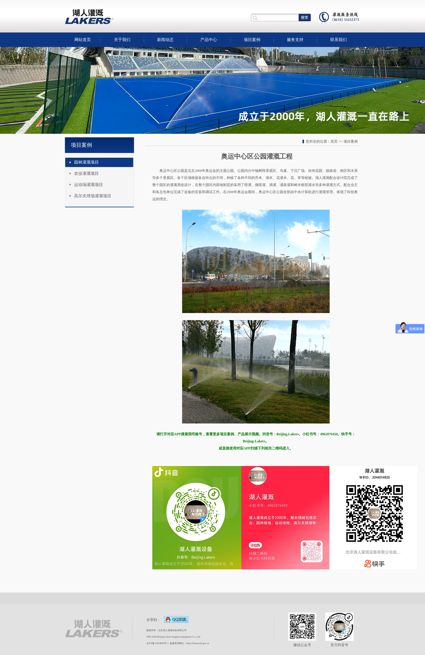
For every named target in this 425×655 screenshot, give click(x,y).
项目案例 (252, 40)
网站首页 (82, 40)
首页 (334, 141)
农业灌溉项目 (86, 173)
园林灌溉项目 (86, 162)
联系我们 (338, 40)
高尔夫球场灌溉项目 (92, 196)
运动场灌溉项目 (88, 185)
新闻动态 (165, 40)
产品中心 (208, 40)
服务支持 (295, 40)
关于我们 (122, 40)
